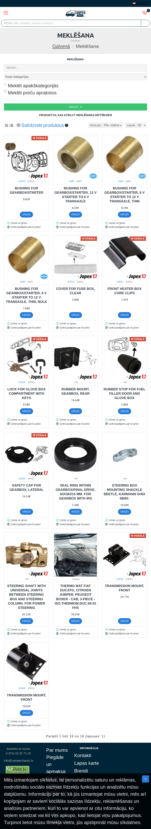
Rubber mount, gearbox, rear (75, 383)
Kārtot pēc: (82, 116)
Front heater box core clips (125, 282)
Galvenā (61, 46)
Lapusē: (131, 116)
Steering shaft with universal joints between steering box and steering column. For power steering (26, 588)
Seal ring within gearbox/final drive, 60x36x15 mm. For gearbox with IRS (75, 483)
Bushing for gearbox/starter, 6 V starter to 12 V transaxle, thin (124, 186)
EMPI (72, 172)
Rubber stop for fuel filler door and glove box (124, 385)
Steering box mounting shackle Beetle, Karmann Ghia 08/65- (124, 483)
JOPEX (22, 172)
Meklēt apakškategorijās (31, 77)
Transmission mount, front (124, 579)
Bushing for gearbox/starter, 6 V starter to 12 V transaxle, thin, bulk (26, 286)
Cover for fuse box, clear (75, 282)
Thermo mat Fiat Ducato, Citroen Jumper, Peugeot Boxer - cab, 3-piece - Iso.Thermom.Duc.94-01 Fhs (75, 588)
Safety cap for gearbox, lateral (26, 479)
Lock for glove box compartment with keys (26, 385)
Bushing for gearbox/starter (26, 182)
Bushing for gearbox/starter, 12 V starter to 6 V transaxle (75, 186)
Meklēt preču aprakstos (30, 84)
